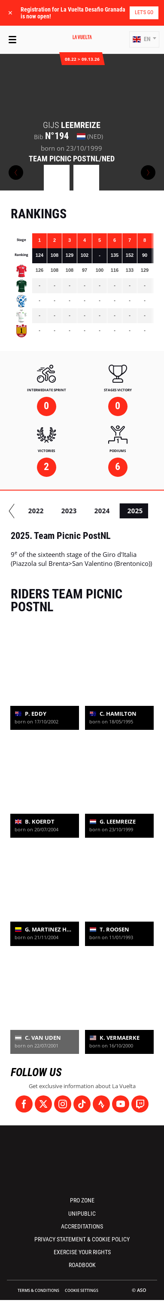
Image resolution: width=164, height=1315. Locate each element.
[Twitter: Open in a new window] (43, 1104)
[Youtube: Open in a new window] (120, 1104)
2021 (42, 510)
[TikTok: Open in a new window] (82, 1104)
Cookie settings (81, 1290)
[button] (144, 39)
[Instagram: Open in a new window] (62, 1104)
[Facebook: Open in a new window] (24, 1104)
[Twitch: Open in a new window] (140, 1104)
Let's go (144, 12)
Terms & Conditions (38, 1290)
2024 (141, 510)
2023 (108, 510)
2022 (75, 510)
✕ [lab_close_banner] (10, 13)
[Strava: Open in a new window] (101, 1104)
